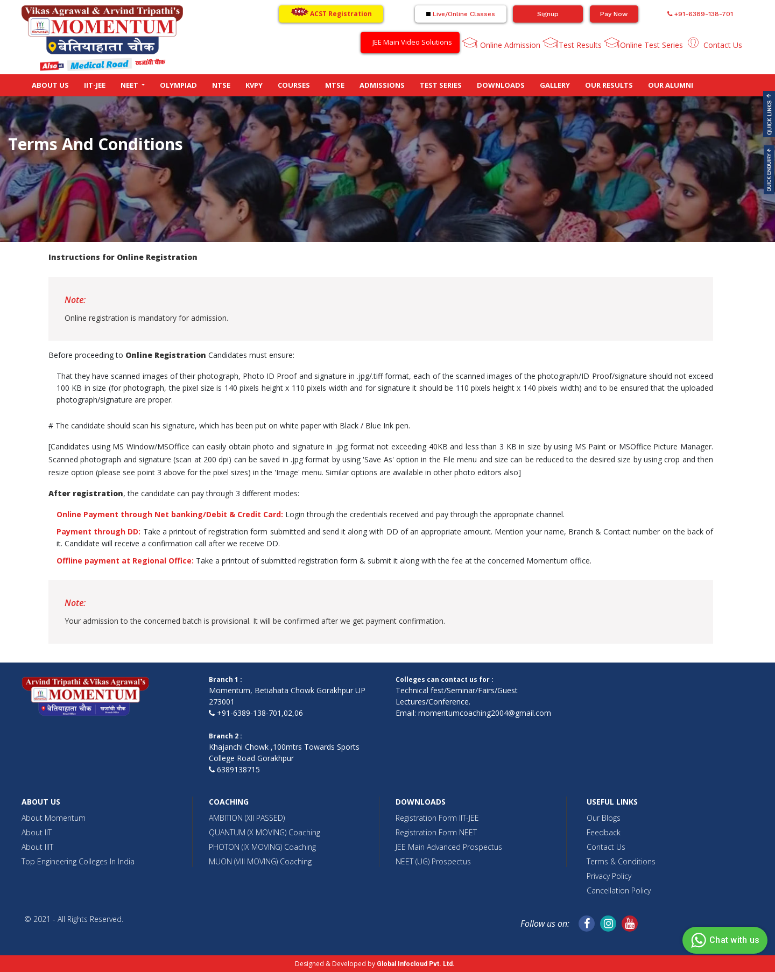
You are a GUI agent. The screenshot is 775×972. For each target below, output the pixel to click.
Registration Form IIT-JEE (437, 818)
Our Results (609, 85)
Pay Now (614, 14)
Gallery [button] (555, 85)
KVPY (254, 85)
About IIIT (37, 847)
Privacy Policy (609, 876)
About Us (50, 85)
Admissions (382, 85)
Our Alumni (670, 85)
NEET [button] (130, 85)
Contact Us (721, 45)
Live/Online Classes (460, 14)
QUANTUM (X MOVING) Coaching (264, 832)
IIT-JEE (94, 85)
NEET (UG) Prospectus (433, 861)
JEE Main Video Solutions (412, 42)
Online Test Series (651, 45)
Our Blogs (604, 818)
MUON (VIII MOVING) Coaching (260, 861)
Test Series (441, 85)
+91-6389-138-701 (700, 14)
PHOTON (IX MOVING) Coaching (262, 847)
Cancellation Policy (619, 890)
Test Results (580, 45)
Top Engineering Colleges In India (78, 861)
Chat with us (723, 940)
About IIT (37, 832)
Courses (294, 85)
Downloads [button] (501, 85)
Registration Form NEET (436, 832)
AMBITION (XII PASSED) (247, 818)
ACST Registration (331, 13)
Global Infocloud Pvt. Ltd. (416, 964)
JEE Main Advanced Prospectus (449, 847)
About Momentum (54, 818)
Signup (548, 14)
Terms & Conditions (621, 861)
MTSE (334, 85)
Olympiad (178, 85)
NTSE (221, 85)
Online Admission (509, 45)
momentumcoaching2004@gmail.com (484, 713)
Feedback (604, 832)
